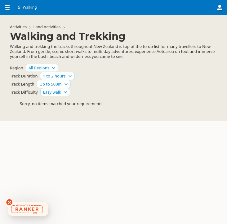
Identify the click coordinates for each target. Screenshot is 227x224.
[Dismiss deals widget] (9, 202)
